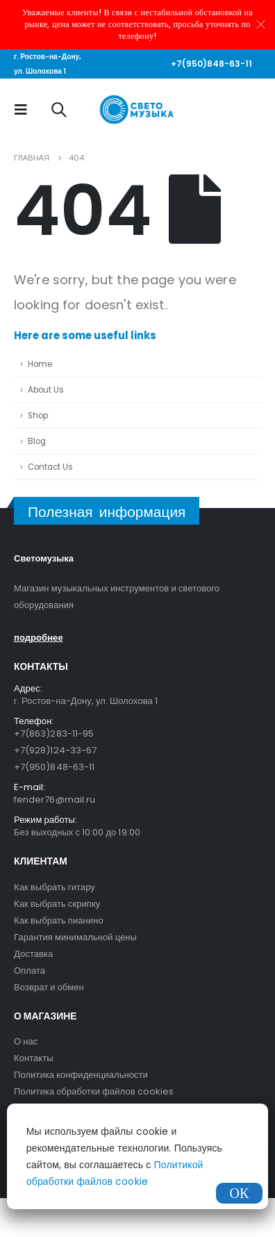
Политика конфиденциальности (81, 1074)
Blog (37, 441)
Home (40, 364)
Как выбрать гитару (54, 887)
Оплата (29, 970)
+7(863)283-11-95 (54, 733)
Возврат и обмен (49, 987)
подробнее (38, 637)
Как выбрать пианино (58, 920)
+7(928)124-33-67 (55, 750)
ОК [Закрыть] (239, 1193)
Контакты (33, 1058)
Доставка (33, 953)
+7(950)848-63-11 (211, 63)
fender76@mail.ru (54, 799)
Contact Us (50, 467)
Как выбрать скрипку (57, 903)
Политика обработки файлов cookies (94, 1091)
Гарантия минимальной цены (75, 937)
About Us (46, 389)
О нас (26, 1041)
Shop (38, 415)
